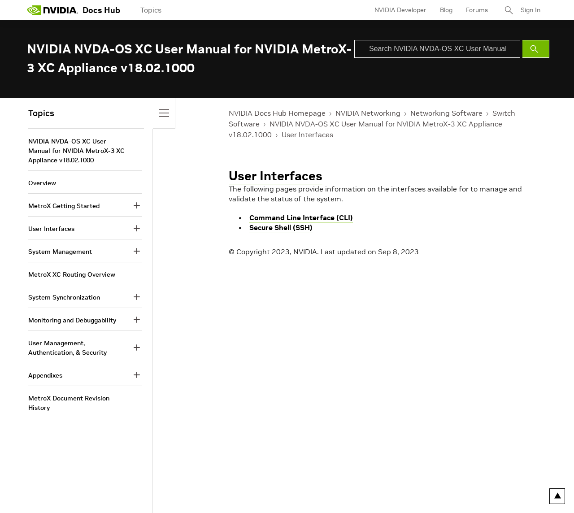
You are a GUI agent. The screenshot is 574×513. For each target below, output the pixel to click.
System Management (60, 252)
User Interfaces (307, 134)
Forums (477, 10)
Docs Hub (101, 10)
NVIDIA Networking (367, 113)
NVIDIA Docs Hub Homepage (277, 113)
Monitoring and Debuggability (72, 320)
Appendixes (45, 375)
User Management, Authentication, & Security (67, 347)
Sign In (530, 10)
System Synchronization (64, 297)
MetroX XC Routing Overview (71, 274)
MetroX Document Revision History (68, 403)
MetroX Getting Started (64, 206)
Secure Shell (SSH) (281, 227)
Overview (42, 183)
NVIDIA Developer (400, 10)
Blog (446, 10)
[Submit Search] (535, 49)
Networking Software (446, 113)
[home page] (52, 10)
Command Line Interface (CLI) (301, 217)
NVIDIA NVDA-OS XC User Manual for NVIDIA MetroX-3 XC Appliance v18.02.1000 (76, 150)
